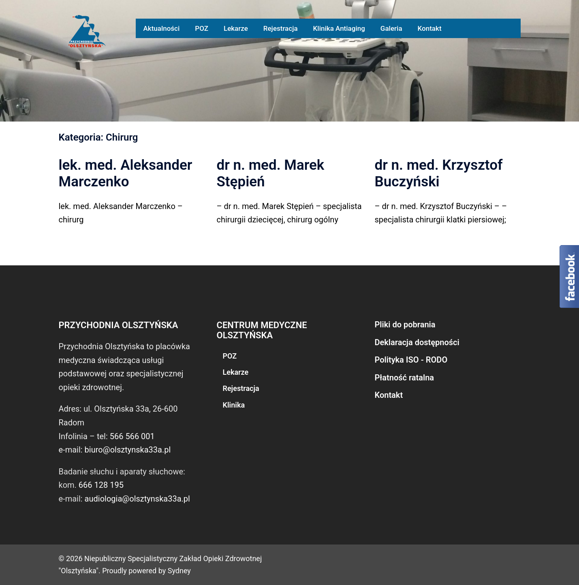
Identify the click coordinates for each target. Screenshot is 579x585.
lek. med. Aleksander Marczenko (125, 173)
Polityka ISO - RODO (411, 360)
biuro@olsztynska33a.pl (128, 450)
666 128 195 (101, 485)
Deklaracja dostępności (417, 342)
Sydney (179, 570)
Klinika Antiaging (339, 28)
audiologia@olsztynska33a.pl (137, 499)
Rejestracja (280, 28)
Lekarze (236, 28)
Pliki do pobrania (405, 324)
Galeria (391, 28)
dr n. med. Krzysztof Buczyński (439, 173)
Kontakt (430, 28)
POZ (201, 28)
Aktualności (161, 28)
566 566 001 (132, 436)
